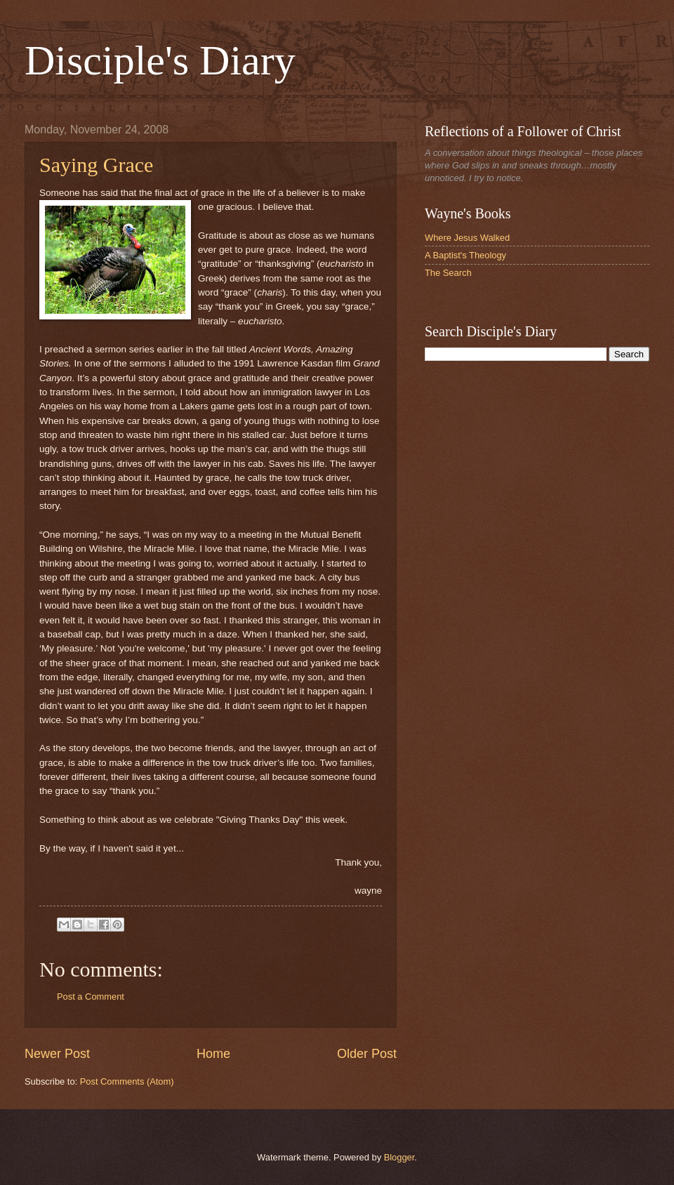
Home (213, 1054)
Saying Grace (96, 164)
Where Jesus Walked (467, 237)
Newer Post (57, 1054)
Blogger (399, 1157)
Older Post (367, 1054)
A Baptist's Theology (465, 255)
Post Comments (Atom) (127, 1081)
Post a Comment (90, 996)
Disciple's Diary (160, 60)
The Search (448, 272)
